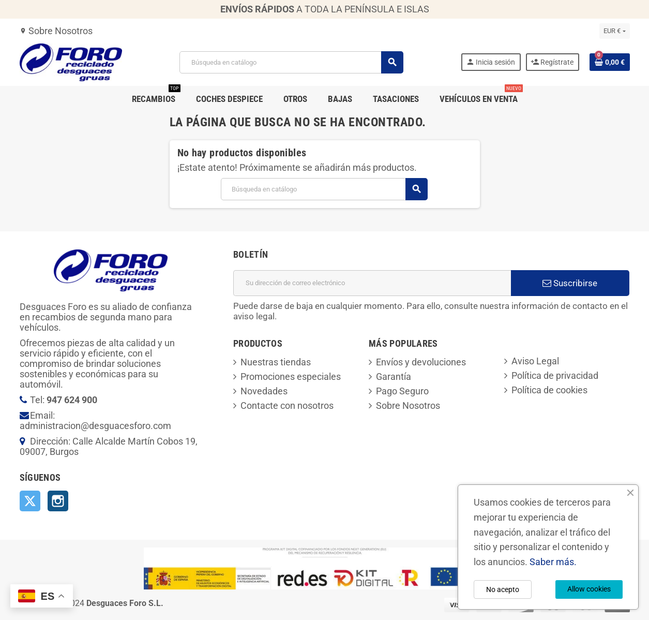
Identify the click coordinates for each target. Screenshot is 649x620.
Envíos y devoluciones (421, 362)
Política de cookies (549, 390)
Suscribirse (569, 283)
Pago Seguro (402, 391)
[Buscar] (291, 62)
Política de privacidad (554, 375)
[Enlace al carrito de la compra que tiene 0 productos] (610, 62)
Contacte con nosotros (287, 405)
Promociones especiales (290, 376)
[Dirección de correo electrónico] (372, 283)
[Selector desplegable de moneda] (614, 31)
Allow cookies (589, 589)
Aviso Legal (535, 361)
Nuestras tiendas (275, 362)
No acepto (502, 589)
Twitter (30, 501)
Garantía (393, 376)
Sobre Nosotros (56, 30)
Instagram (58, 501)
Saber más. (553, 561)
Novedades (264, 391)
